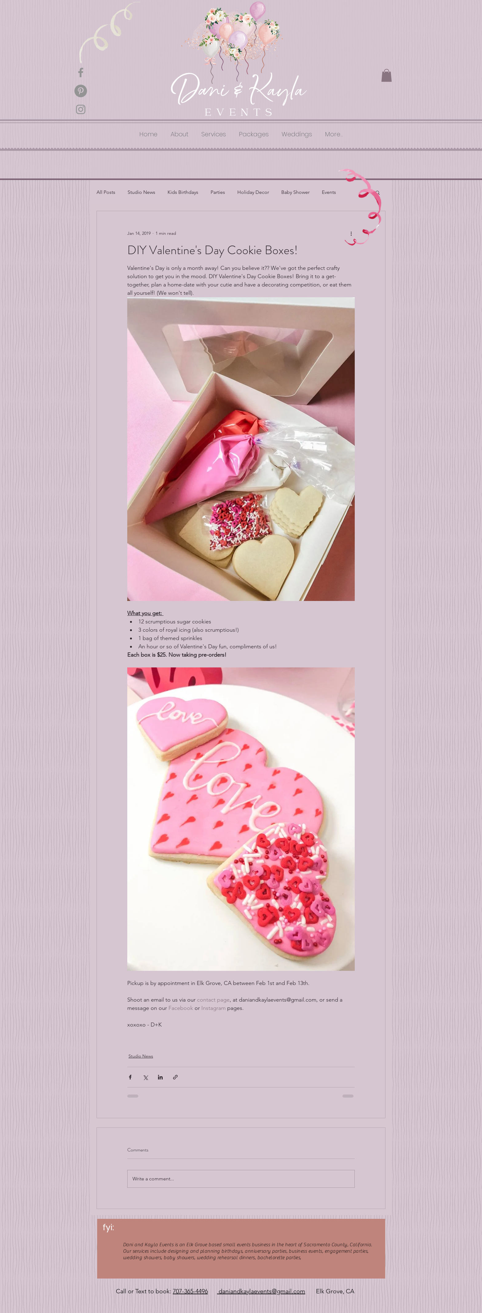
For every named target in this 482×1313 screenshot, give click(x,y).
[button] (386, 75)
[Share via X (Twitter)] (145, 1077)
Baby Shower (295, 192)
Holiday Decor (253, 192)
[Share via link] (175, 1077)
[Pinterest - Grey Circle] (80, 91)
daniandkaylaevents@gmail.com (261, 1291)
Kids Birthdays (183, 192)
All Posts (106, 192)
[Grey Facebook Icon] (80, 72)
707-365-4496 (190, 1291)
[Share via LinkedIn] (160, 1077)
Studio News (141, 192)
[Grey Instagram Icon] (80, 109)
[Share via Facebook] (130, 1077)
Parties (218, 192)
